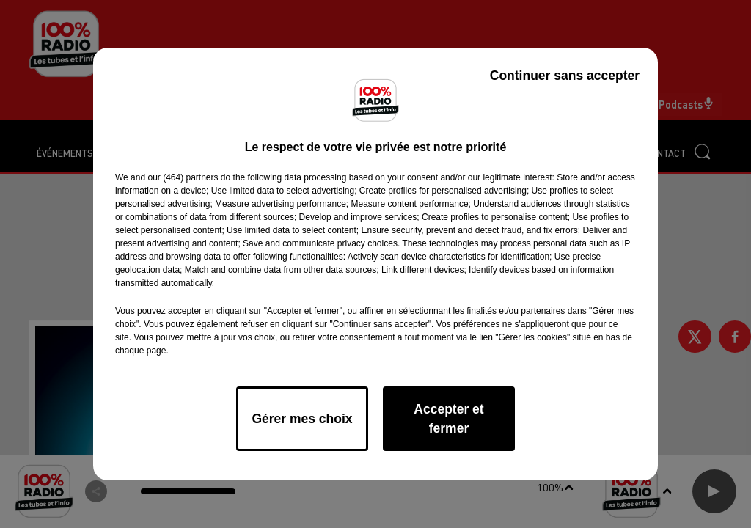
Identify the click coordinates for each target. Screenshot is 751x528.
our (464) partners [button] (182, 177)
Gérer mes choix (302, 418)
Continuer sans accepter (565, 75)
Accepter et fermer (448, 419)
